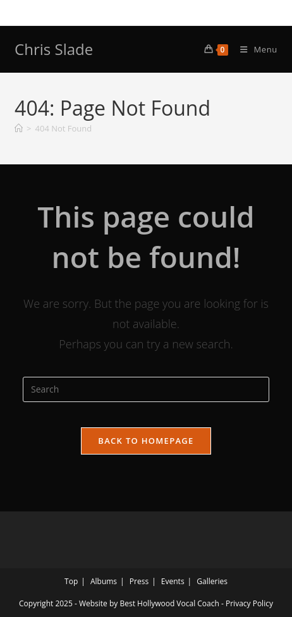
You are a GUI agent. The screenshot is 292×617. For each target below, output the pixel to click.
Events (173, 581)
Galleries (212, 581)
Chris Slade (54, 49)
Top (71, 581)
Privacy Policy (249, 603)
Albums (103, 581)
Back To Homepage (145, 440)
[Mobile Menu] (254, 49)
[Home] (19, 128)
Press (139, 581)
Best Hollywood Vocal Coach (169, 603)
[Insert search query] (146, 389)
